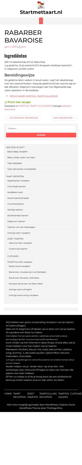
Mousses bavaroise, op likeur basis (26, 283)
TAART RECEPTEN (15, 176)
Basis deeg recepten (17, 151)
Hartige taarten (15, 209)
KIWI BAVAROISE (63, 117)
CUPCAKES (13, 256)
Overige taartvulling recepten (23, 295)
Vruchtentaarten (15, 204)
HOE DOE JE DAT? (15, 147)
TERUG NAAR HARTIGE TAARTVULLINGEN (34, 96)
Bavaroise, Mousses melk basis (24, 278)
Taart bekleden (14, 163)
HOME (8, 393)
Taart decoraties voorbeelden (21, 169)
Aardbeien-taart (15, 192)
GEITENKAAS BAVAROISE (23, 117)
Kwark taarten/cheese (18, 198)
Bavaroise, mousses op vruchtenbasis (27, 272)
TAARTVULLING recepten (19, 262)
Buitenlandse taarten (17, 215)
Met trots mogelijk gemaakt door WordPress (32, 404)
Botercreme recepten (19, 266)
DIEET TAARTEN (15, 238)
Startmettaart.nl (41, 12)
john (23, 46)
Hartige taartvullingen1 (20, 289)
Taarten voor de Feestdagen (21, 227)
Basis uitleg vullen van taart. (21, 157)
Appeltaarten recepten (18, 180)
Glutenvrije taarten (18, 249)
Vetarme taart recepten (20, 243)
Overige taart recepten (18, 233)
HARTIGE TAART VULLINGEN (35, 106)
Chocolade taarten (16, 186)
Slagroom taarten (16, 221)
